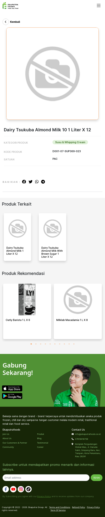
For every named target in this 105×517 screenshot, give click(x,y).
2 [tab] (35, 344)
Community (8, 447)
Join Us (6, 434)
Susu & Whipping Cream (70, 142)
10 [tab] (73, 344)
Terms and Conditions (59, 507)
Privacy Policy (44, 496)
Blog (39, 438)
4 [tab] (45, 344)
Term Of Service (58, 510)
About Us (7, 438)
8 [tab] (64, 344)
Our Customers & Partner (15, 442)
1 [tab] (31, 344)
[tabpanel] (27, 313)
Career (40, 447)
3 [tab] (40, 344)
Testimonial (42, 442)
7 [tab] (59, 344)
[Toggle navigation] (98, 5)
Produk (40, 434)
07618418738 (81, 439)
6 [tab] (54, 344)
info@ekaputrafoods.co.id (88, 434)
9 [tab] (69, 344)
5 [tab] (50, 344)
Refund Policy (78, 507)
